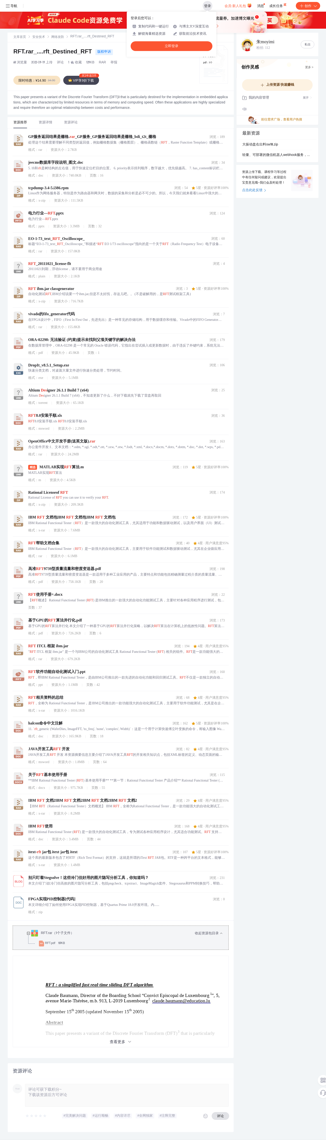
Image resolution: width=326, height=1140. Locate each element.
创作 (308, 6)
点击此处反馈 (254, 190)
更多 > (309, 67)
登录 (207, 6)
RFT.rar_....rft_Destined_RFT (53, 52)
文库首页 (19, 37)
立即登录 (171, 46)
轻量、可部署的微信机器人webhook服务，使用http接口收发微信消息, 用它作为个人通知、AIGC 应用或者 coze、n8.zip (277, 155)
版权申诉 (104, 52)
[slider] (36, 1116)
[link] (19, 37)
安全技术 (38, 37)
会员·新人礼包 (238, 5)
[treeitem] (124, 938)
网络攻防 (57, 37)
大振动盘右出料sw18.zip (260, 144)
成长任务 (278, 5)
